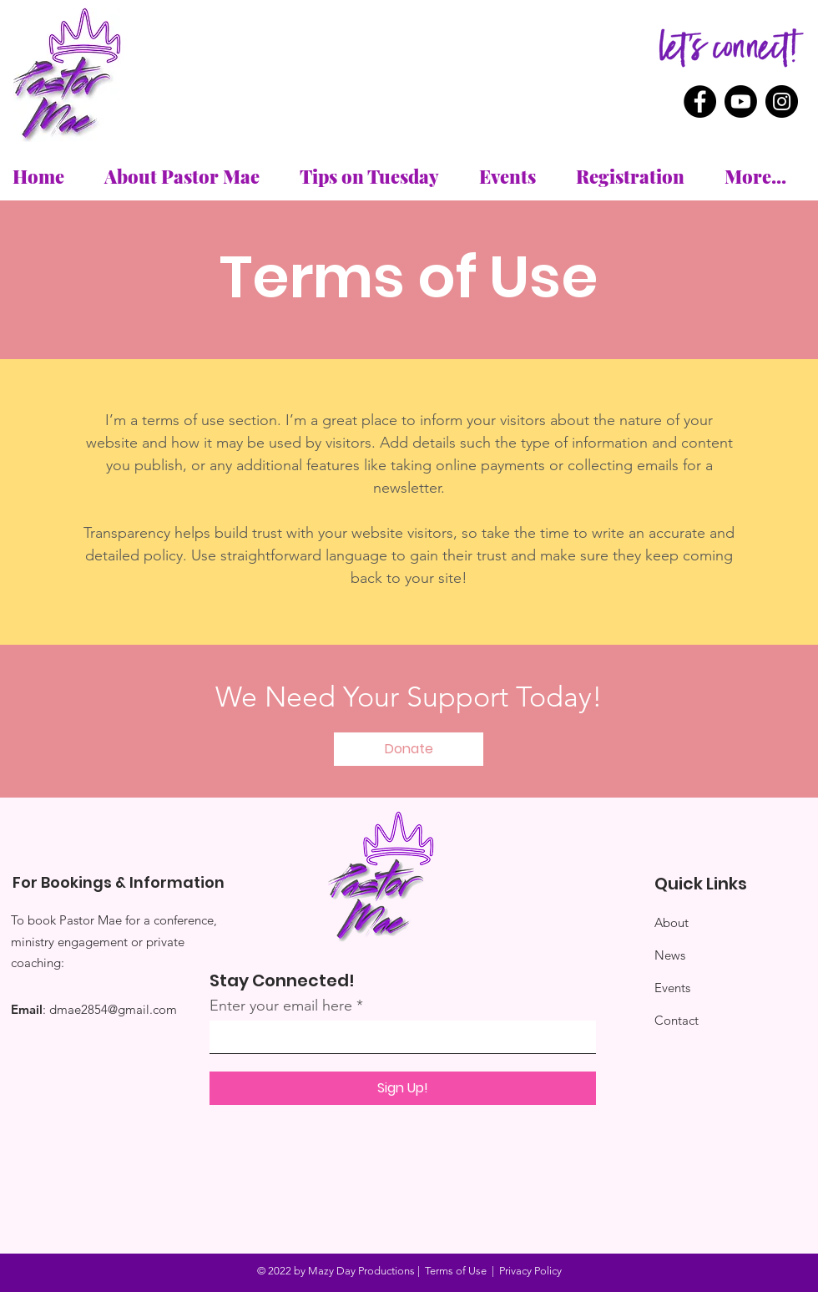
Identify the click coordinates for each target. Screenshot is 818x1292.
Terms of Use (456, 1270)
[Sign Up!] (403, 1088)
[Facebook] (700, 101)
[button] (408, 749)
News (669, 955)
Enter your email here (281, 1005)
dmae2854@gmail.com (113, 1009)
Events (672, 988)
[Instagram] (781, 101)
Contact (676, 1020)
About (671, 922)
